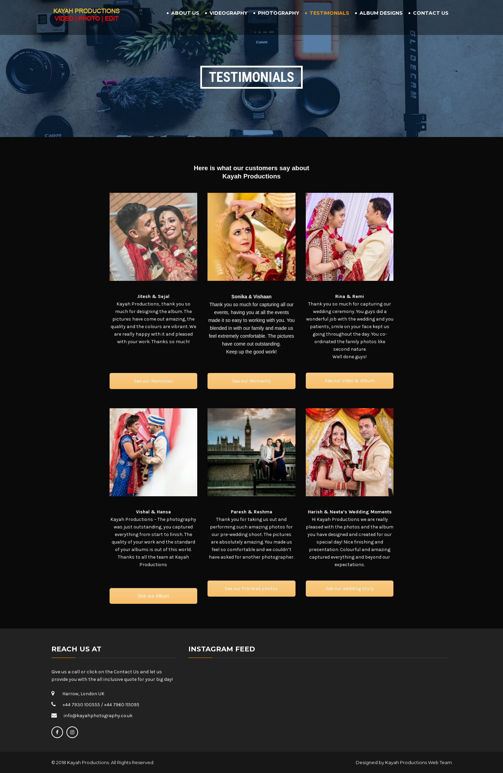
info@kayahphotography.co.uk (98, 716)
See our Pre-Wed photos (251, 588)
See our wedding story (350, 588)
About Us (185, 13)
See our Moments (251, 381)
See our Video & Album (350, 381)
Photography (278, 13)
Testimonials (329, 13)
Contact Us (431, 13)
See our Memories (153, 381)
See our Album (153, 596)
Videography (229, 13)
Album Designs (381, 13)
